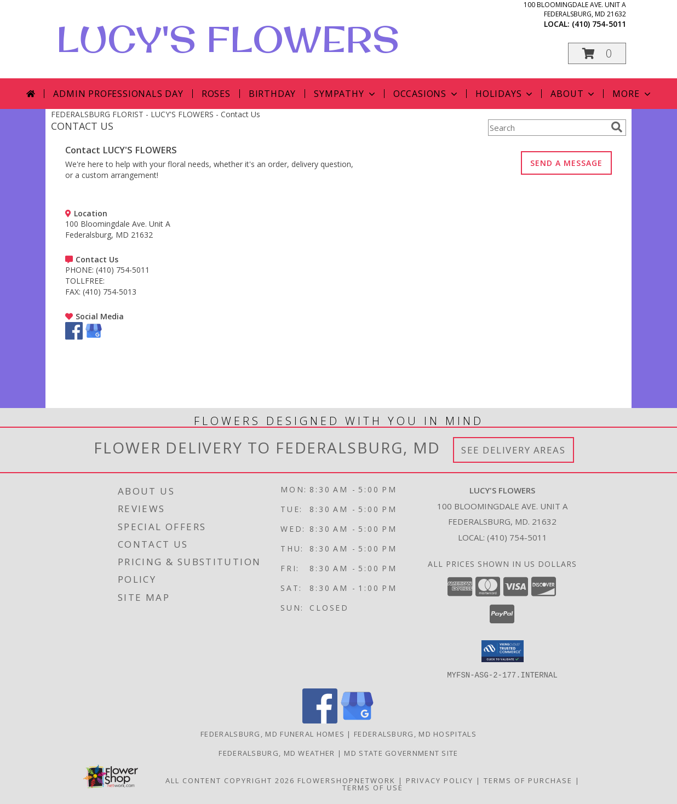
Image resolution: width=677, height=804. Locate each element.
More (632, 94)
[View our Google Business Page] (93, 336)
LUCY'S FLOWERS (227, 38)
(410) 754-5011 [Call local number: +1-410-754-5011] (599, 24)
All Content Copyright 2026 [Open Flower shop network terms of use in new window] (230, 780)
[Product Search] (547, 127)
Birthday (272, 94)
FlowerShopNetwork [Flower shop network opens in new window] (346, 780)
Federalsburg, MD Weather (277, 752)
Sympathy (345, 94)
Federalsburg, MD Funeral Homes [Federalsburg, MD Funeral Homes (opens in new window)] (272, 733)
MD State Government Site (401, 752)
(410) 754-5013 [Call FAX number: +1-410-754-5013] (109, 291)
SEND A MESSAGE (566, 163)
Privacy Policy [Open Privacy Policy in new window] (439, 780)
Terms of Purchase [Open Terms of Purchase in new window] (528, 780)
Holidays (505, 94)
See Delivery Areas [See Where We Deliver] (513, 450)
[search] (617, 127)
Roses (216, 94)
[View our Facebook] (74, 336)
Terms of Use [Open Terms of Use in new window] (372, 787)
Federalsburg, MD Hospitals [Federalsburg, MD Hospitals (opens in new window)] (415, 733)
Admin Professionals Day (118, 94)
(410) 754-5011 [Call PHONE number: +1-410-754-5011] (123, 270)
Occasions (426, 94)
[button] (597, 53)
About (573, 94)
